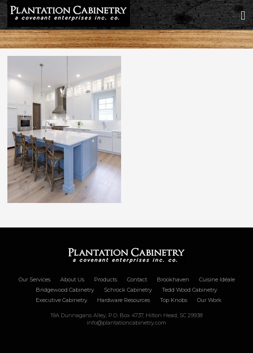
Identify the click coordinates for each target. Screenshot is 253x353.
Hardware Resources (123, 300)
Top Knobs (173, 300)
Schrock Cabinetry (128, 289)
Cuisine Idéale (217, 279)
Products (105, 279)
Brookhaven (173, 279)
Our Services (35, 279)
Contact (137, 279)
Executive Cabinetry (61, 300)
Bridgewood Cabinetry (65, 289)
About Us (72, 279)
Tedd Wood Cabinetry (189, 289)
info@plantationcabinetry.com (126, 322)
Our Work (209, 300)
